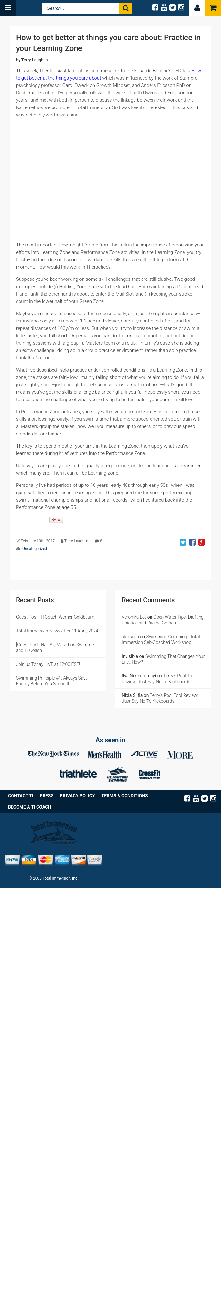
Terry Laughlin (34, 59)
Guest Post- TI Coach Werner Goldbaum (55, 617)
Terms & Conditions (125, 795)
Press (46, 795)
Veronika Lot (134, 617)
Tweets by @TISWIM (163, 823)
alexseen (130, 636)
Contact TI (20, 795)
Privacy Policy (77, 795)
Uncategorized (34, 548)
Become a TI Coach (29, 807)
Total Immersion (26, 8)
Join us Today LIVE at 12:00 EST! (48, 664)
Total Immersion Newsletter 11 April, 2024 (57, 630)
